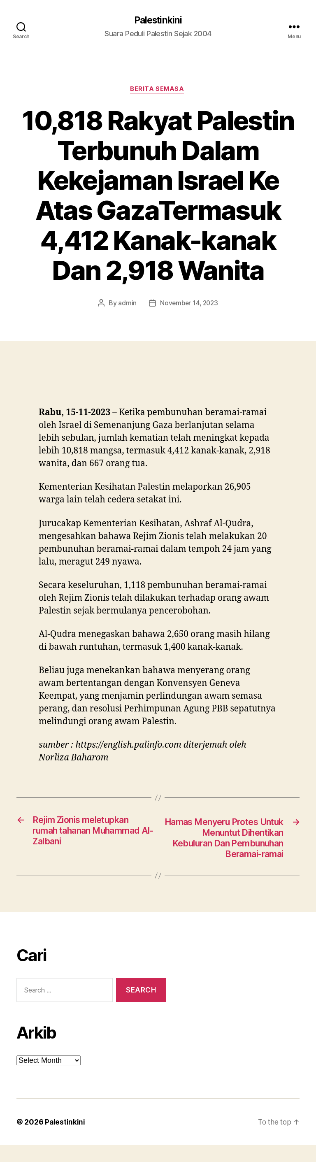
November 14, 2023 (189, 304)
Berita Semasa (158, 90)
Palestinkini (157, 21)
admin (126, 304)
